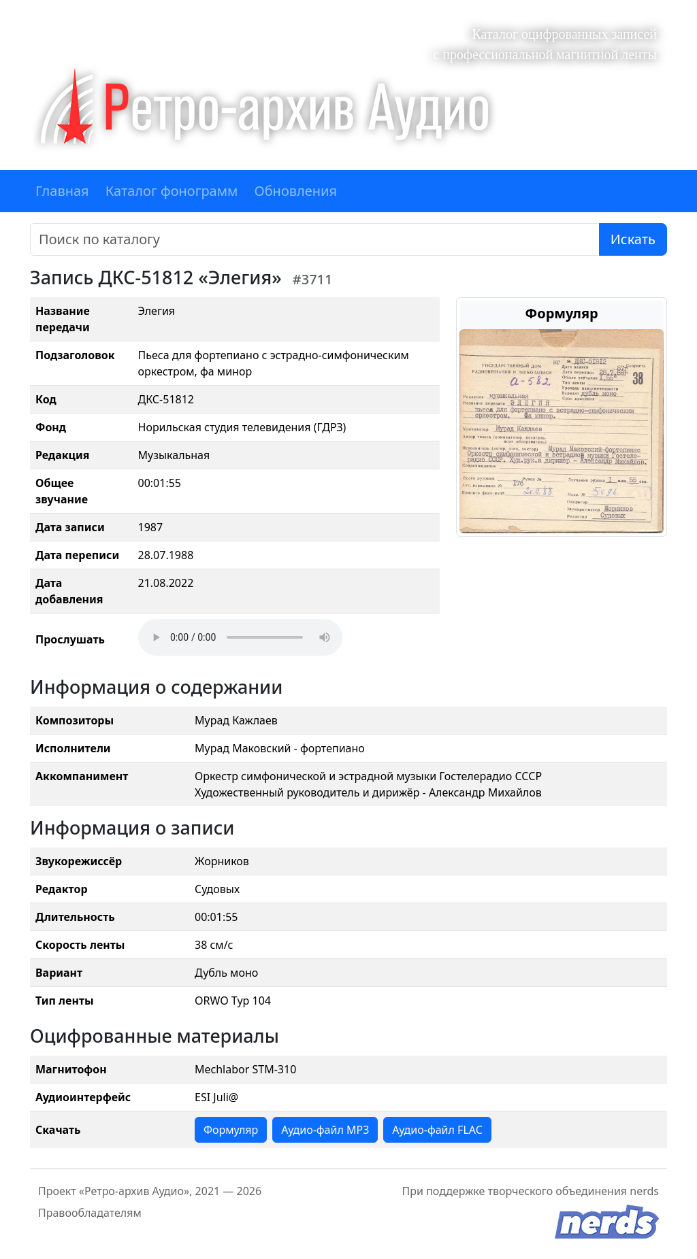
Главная (62, 191)
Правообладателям (90, 1212)
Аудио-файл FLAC (437, 1129)
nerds (644, 1191)
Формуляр (231, 1129)
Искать (633, 239)
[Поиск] (315, 239)
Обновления (295, 191)
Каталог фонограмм (172, 191)
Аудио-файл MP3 (325, 1129)
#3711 (313, 279)
